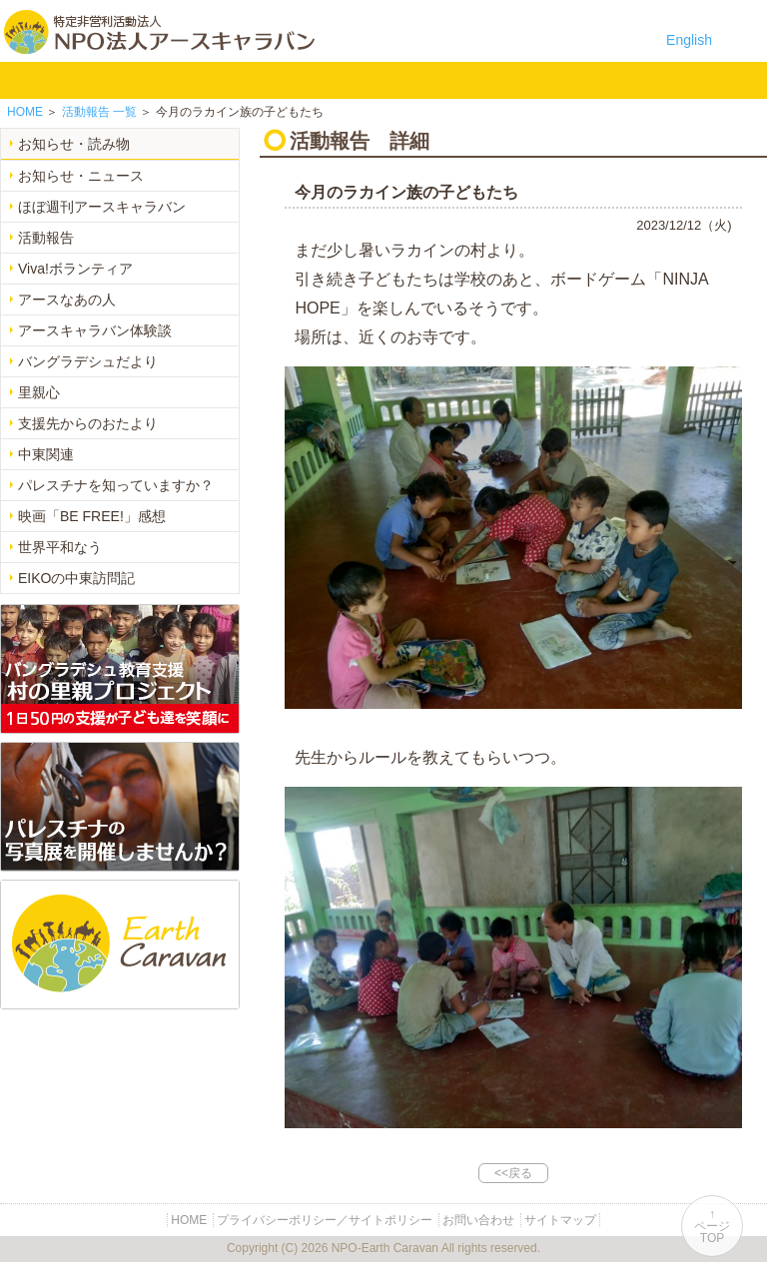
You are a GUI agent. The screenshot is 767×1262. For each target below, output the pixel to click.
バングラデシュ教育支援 (204, 80)
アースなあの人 (67, 300)
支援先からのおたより (88, 423)
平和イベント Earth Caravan (267, 80)
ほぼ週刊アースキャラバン (102, 207)
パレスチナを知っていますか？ (116, 485)
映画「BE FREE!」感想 (92, 516)
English (689, 40)
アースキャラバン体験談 (95, 330)
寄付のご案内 (455, 80)
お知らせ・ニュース (81, 176)
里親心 (39, 392)
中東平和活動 (330, 80)
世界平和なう (60, 547)
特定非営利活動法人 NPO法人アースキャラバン (159, 32)
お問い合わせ (518, 80)
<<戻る (513, 1173)
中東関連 (46, 454)
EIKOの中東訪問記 (76, 578)
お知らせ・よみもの (393, 80)
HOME (25, 80)
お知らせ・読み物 (74, 144)
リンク (581, 80)
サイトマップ (560, 1220)
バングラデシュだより (88, 361)
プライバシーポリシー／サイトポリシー (324, 1220)
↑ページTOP (712, 1226)
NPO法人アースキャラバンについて (111, 80)
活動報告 (46, 238)
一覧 (99, 112)
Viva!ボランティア (75, 269)
